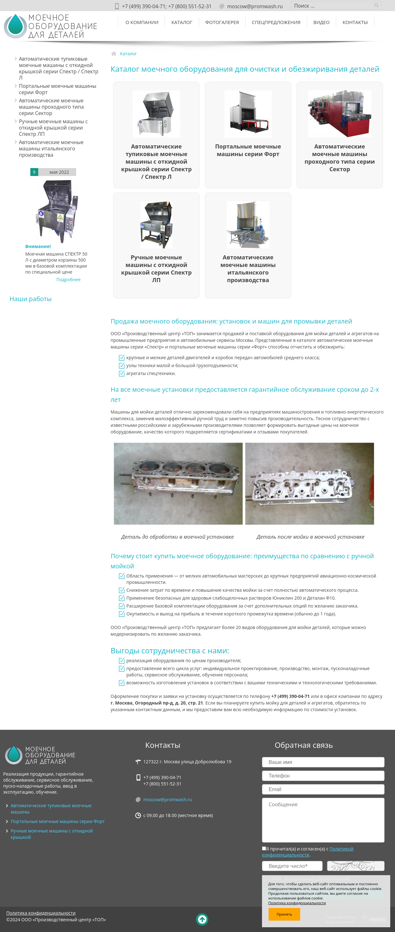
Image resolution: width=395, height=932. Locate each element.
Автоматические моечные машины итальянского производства (51, 148)
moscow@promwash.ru (167, 799)
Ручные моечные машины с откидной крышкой (52, 834)
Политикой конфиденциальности (307, 852)
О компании (141, 22)
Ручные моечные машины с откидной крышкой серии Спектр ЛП (53, 127)
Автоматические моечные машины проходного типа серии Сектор (51, 106)
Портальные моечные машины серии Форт (57, 89)
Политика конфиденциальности (41, 913)
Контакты (355, 22)
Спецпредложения (276, 22)
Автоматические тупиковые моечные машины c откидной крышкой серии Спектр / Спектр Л (58, 68)
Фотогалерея (222, 22)
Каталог (181, 22)
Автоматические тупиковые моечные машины (51, 808)
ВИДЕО (321, 22)
